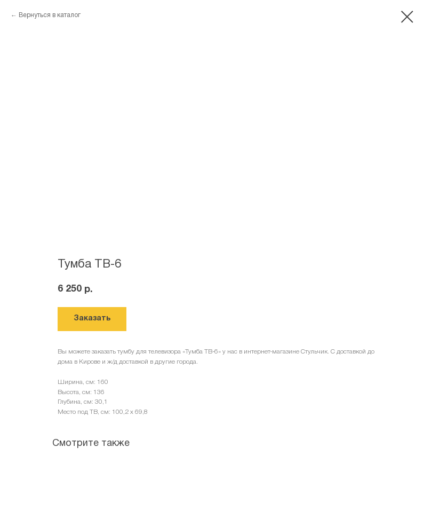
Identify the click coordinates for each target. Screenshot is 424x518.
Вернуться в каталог (50, 15)
